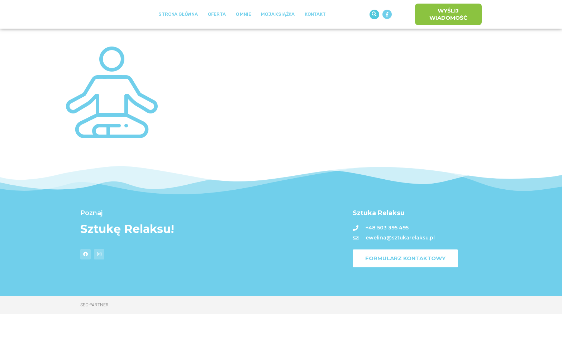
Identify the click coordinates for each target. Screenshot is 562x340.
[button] (374, 27)
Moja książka (278, 27)
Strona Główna (177, 27)
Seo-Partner (94, 331)
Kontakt (315, 27)
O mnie (243, 27)
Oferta (217, 27)
